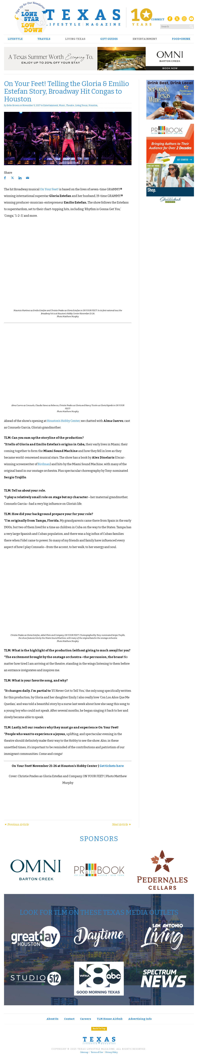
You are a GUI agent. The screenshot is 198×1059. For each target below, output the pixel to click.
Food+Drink (181, 39)
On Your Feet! (49, 189)
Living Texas (75, 39)
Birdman (44, 464)
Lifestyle (15, 39)
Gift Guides (109, 39)
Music (62, 105)
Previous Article (16, 824)
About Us (52, 1018)
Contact (69, 1018)
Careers (85, 1018)
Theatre (70, 105)
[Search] (191, 25)
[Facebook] (169, 20)
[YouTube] (191, 20)
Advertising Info (140, 1018)
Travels (43, 39)
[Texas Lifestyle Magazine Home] (99, 17)
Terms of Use (97, 1052)
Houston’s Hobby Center (63, 421)
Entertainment (145, 39)
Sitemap (84, 1052)
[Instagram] (184, 20)
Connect (157, 19)
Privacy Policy (111, 1052)
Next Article (122, 824)
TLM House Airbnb (110, 1018)
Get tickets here (112, 766)
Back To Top (99, 1028)
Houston (93, 105)
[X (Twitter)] (177, 20)
